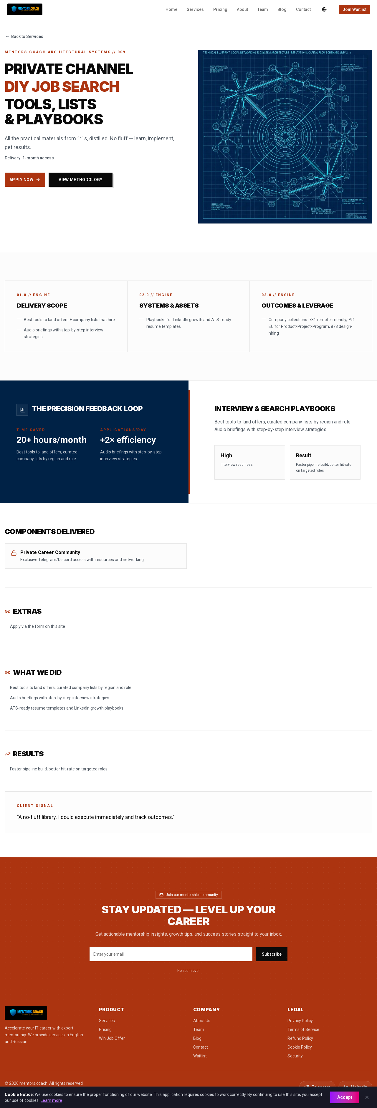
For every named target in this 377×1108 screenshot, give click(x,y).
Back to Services (24, 36)
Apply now (24, 179)
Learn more (51, 1100)
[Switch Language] (324, 9)
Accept (344, 1097)
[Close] (367, 1097)
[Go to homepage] (47, 1013)
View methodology (80, 179)
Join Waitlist (354, 9)
